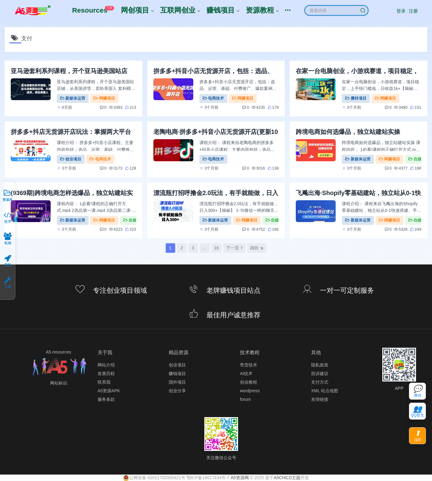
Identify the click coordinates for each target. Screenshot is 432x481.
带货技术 (248, 364)
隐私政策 (319, 364)
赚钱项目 (177, 373)
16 (216, 247)
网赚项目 (104, 98)
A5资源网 (240, 477)
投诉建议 (319, 373)
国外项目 (177, 382)
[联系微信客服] (417, 391)
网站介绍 (106, 364)
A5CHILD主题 (287, 477)
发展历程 (106, 373)
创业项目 (70, 159)
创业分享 (177, 390)
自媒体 (417, 159)
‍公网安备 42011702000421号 (154, 477)
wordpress (250, 390)
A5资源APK (109, 390)
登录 (401, 11)
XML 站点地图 (324, 390)
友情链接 (319, 399)
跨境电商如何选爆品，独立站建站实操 (348, 131)
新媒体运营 (72, 98)
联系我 (104, 382)
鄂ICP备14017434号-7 (208, 477)
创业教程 (248, 382)
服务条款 (106, 399)
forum (245, 399)
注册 (413, 11)
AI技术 (246, 373)
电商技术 (213, 98)
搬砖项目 (355, 98)
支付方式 (319, 382)
